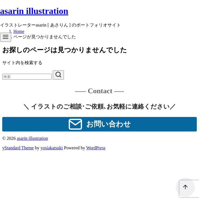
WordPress (96, 147)
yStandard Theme (18, 147)
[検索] (27, 77)
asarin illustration (34, 11)
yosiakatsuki (51, 147)
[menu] (5, 37)
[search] (58, 75)
